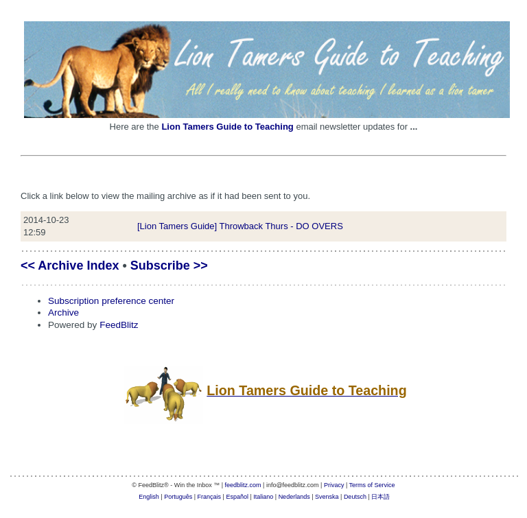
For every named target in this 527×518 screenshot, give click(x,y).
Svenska (327, 496)
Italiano (263, 496)
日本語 (380, 496)
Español (237, 496)
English (149, 496)
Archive (63, 312)
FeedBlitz (118, 325)
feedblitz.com (243, 485)
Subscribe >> (169, 265)
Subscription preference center (111, 301)
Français (210, 496)
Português (178, 496)
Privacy (334, 485)
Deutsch (355, 496)
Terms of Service (372, 485)
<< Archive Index (70, 265)
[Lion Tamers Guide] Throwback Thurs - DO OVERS (240, 226)
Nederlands (294, 496)
